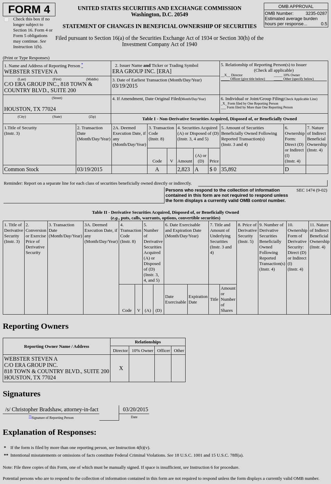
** (30, 416)
